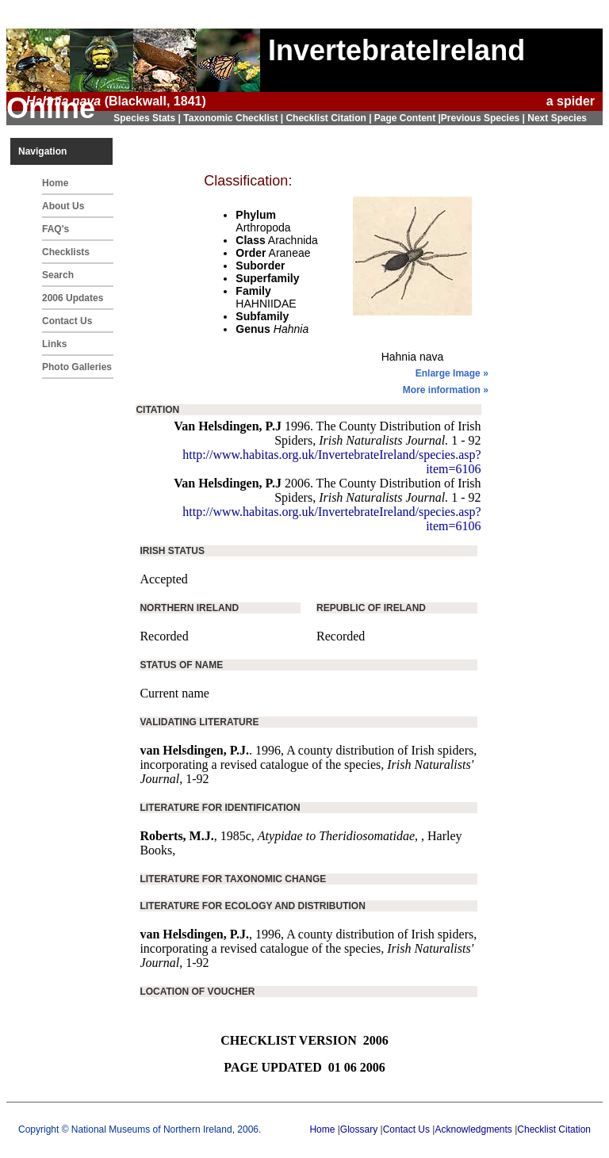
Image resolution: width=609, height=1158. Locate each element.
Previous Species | (484, 118)
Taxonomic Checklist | (234, 118)
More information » (445, 390)
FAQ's (55, 229)
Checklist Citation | (329, 118)
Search (58, 275)
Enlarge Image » (452, 373)
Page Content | (407, 118)
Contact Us (67, 321)
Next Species (557, 118)
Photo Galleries (77, 367)
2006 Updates (72, 298)
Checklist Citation (554, 1129)
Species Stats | (148, 118)
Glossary (358, 1129)
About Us (63, 206)
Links (54, 344)
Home (55, 183)
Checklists (66, 252)
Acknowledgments (473, 1129)
